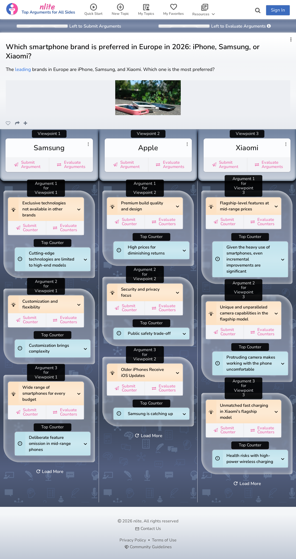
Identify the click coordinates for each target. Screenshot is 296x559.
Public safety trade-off (149, 332)
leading (23, 69)
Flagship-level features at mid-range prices (244, 204)
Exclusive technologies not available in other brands (44, 207)
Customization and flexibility (43, 302)
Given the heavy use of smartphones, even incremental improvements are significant (248, 258)
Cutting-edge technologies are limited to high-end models (51, 258)
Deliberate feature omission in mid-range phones (50, 442)
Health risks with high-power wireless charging (249, 457)
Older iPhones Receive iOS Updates (142, 371)
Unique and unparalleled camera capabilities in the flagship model (244, 311)
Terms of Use (164, 540)
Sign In (278, 10)
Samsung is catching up (150, 412)
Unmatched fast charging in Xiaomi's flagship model (244, 410)
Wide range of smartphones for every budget (43, 392)
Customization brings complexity (50, 347)
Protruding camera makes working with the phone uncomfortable (250, 362)
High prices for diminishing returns (149, 249)
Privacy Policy (133, 540)
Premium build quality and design (142, 204)
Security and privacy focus (142, 291)
